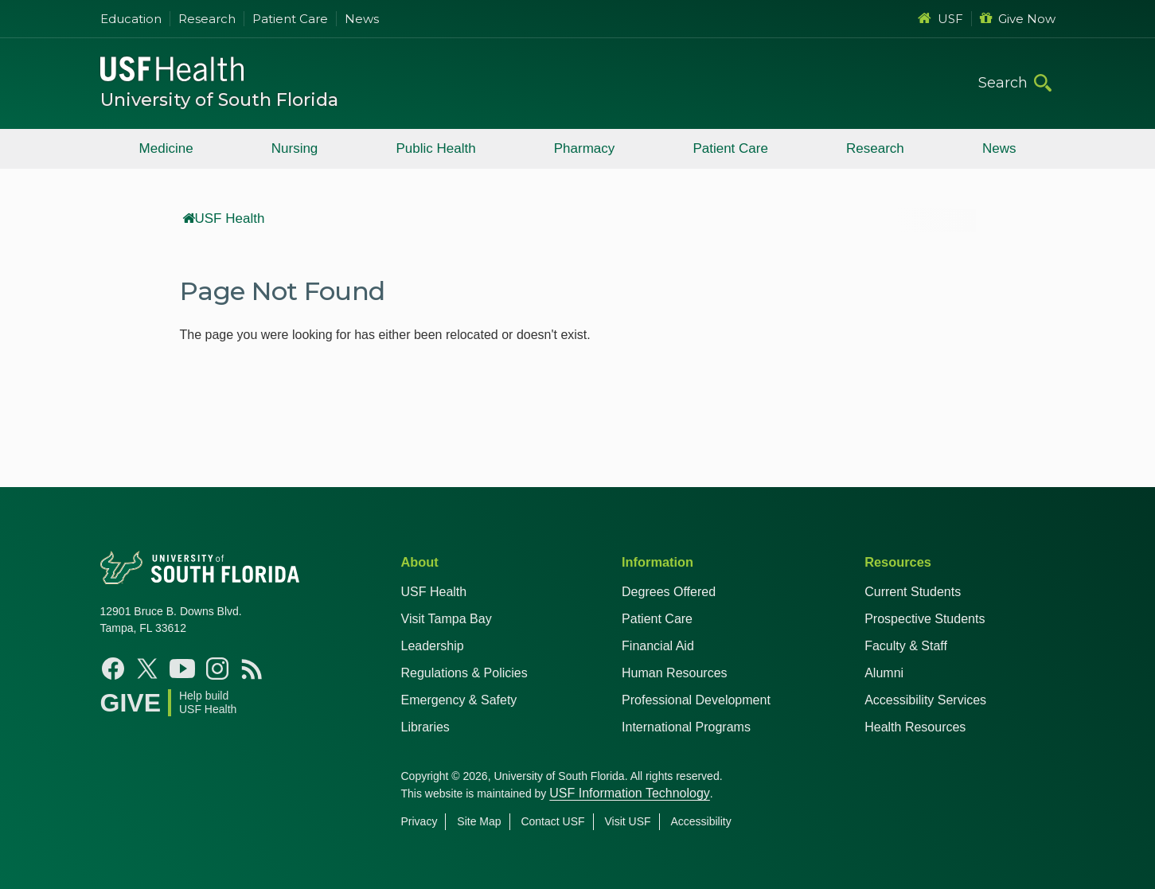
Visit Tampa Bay (446, 619)
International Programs (686, 727)
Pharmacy (584, 148)
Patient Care (290, 18)
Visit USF (627, 821)
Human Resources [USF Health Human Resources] (675, 673)
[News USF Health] (252, 668)
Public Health (435, 148)
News (362, 18)
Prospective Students (924, 619)
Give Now (1017, 18)
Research (207, 18)
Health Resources (915, 727)
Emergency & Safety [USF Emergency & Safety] (459, 700)
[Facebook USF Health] (113, 668)
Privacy (419, 821)
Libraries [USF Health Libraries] (425, 727)
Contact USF (552, 821)
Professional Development (696, 700)
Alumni (883, 673)
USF (940, 18)
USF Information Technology (629, 793)
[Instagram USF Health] (217, 668)
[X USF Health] (147, 668)
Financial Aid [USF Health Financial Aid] (658, 646)
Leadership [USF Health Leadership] (432, 646)
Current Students (912, 592)
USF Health (223, 218)
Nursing (294, 148)
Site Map (479, 821)
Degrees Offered (669, 592)
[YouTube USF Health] (182, 668)
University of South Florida (219, 100)
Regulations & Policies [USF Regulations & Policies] (464, 673)
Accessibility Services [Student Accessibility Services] (925, 700)
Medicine (166, 148)
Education (131, 18)
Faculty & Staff (905, 646)
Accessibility (700, 821)
